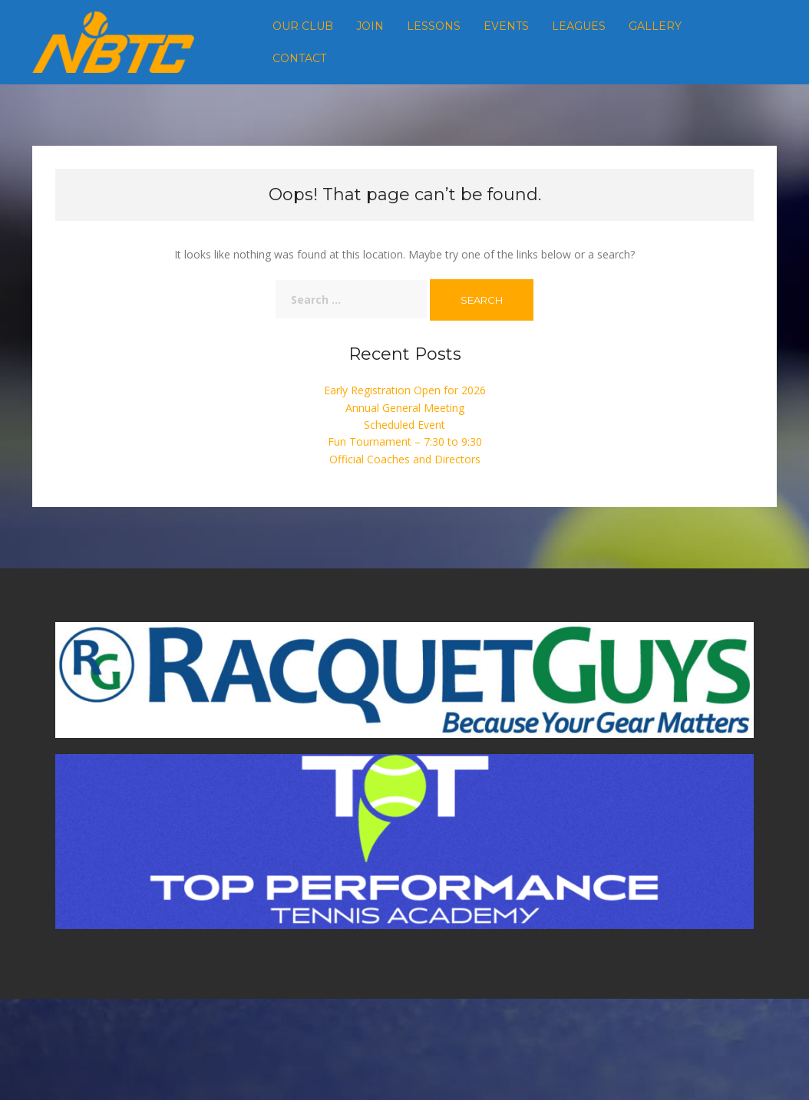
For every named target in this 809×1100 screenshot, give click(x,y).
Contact (299, 58)
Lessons (434, 26)
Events (506, 26)
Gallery (655, 26)
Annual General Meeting (404, 407)
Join (370, 26)
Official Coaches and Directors (404, 459)
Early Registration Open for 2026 (405, 390)
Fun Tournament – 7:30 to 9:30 (405, 441)
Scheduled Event (404, 424)
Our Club (302, 26)
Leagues (579, 26)
